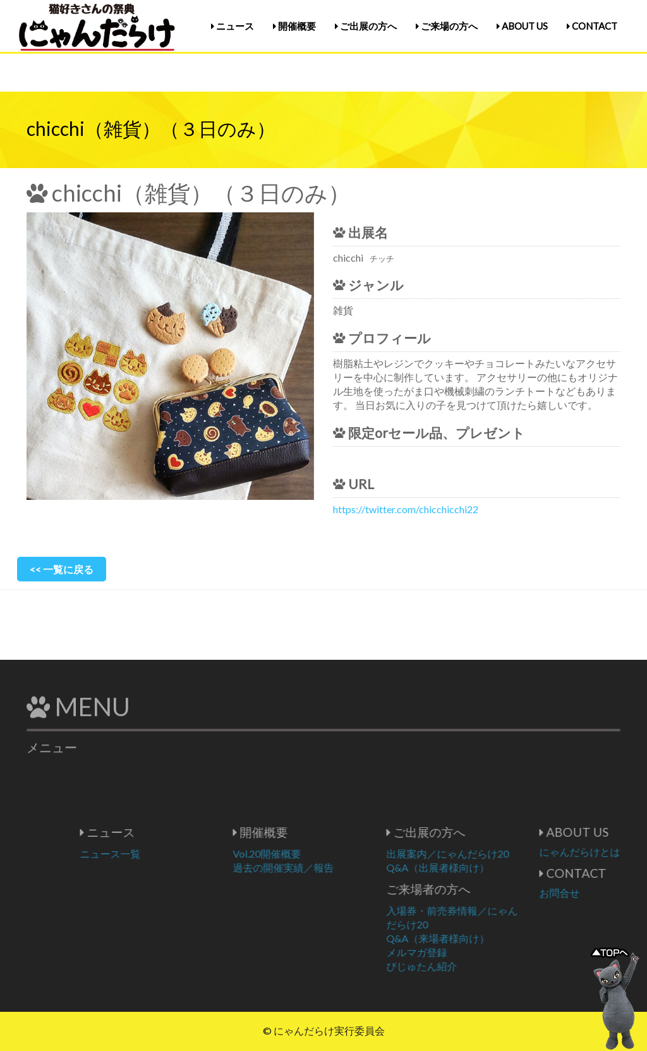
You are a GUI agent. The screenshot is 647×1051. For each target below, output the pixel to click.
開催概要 (294, 26)
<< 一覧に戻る (62, 569)
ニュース (232, 26)
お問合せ (596, 893)
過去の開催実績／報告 (319, 867)
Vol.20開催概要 (303, 853)
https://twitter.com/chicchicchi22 (405, 509)
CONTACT (592, 26)
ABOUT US (522, 26)
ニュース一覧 (146, 853)
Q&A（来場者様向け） (474, 938)
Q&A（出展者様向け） (474, 867)
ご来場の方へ (447, 26)
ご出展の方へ (366, 26)
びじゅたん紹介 (458, 966)
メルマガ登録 (453, 952)
